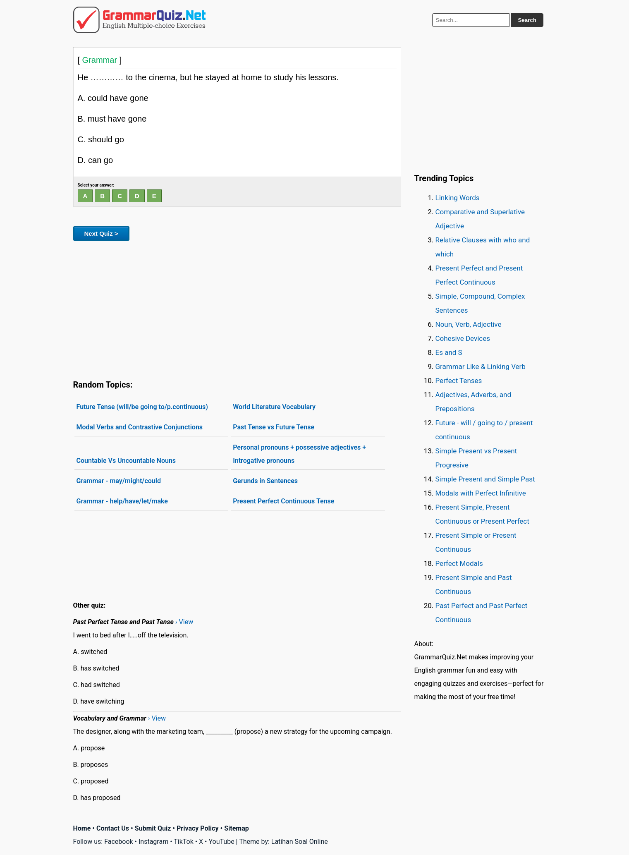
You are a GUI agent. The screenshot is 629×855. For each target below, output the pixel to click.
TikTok (184, 841)
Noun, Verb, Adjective (468, 324)
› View (184, 622)
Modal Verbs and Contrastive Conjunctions (140, 427)
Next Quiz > (101, 233)
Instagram (153, 841)
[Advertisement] (237, 308)
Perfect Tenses (458, 380)
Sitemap (236, 828)
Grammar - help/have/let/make (122, 501)
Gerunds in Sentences (265, 481)
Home (82, 828)
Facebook (118, 841)
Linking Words (457, 198)
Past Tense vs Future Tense (273, 427)
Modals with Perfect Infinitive (480, 493)
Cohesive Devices (462, 338)
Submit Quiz (153, 828)
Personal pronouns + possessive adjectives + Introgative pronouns (299, 454)
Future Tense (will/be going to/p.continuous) (142, 407)
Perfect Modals (459, 563)
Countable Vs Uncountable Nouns (126, 461)
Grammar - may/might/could (119, 481)
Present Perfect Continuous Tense (283, 501)
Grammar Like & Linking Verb (480, 366)
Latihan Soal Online (299, 841)
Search (527, 20)
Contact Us (112, 828)
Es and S (448, 352)
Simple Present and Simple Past (485, 479)
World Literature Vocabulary (274, 407)
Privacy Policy (197, 828)
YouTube (221, 841)
